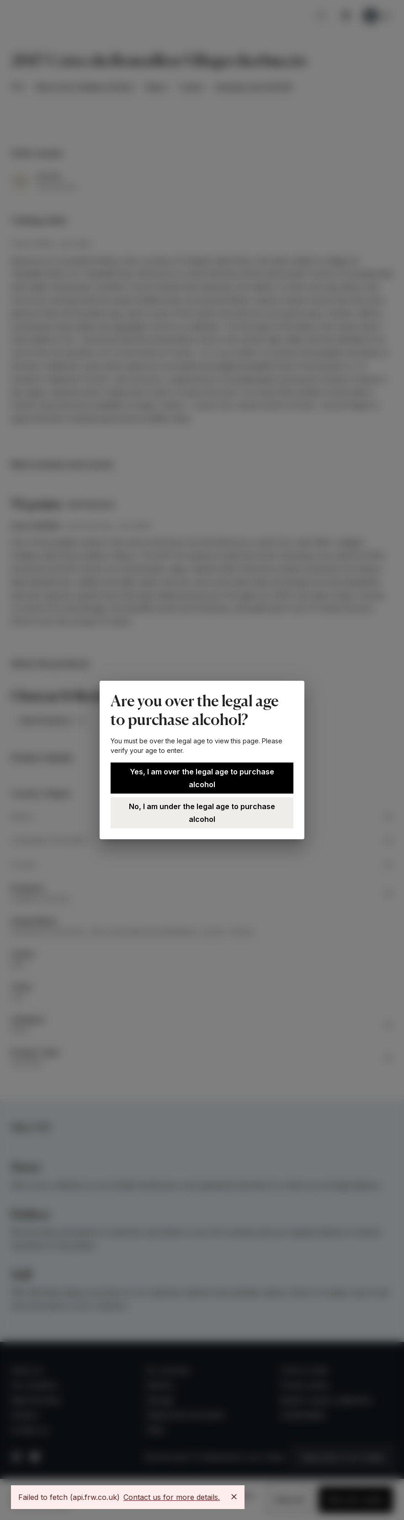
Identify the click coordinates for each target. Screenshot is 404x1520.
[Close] (234, 1497)
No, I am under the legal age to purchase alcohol (202, 813)
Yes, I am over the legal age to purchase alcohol (202, 778)
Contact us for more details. (171, 1497)
